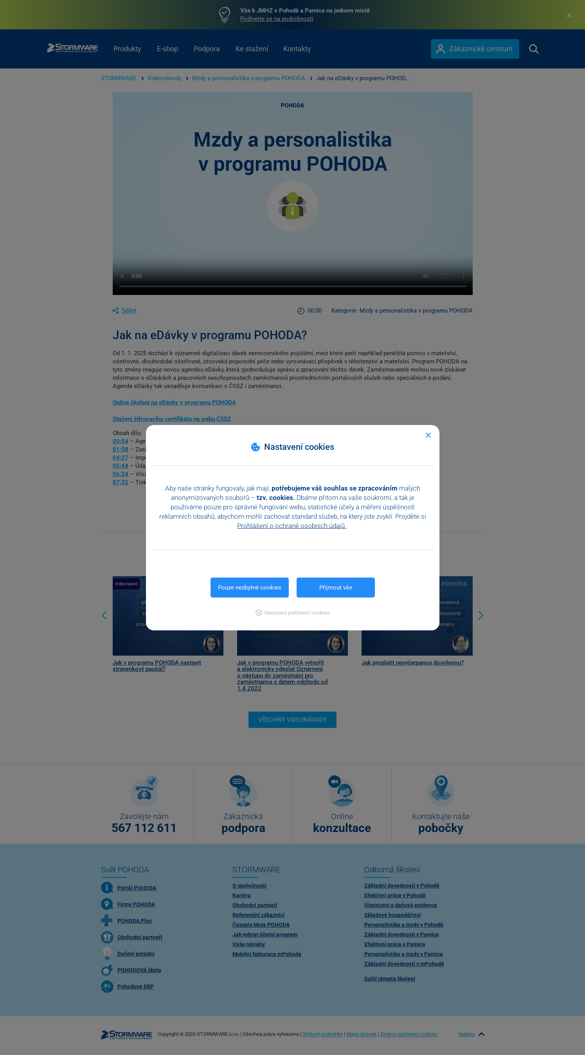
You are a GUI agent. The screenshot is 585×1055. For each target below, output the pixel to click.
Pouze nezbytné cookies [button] (249, 587)
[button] (292, 612)
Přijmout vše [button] (335, 587)
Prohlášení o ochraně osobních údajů (291, 525)
